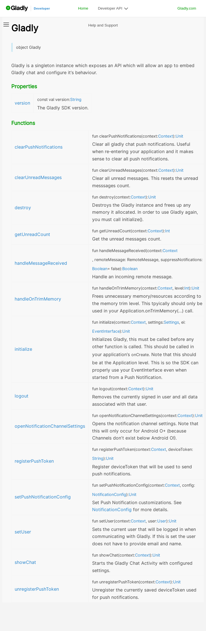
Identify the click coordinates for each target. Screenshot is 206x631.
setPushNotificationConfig (43, 497)
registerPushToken (34, 461)
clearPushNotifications (39, 147)
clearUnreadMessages (38, 177)
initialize (23, 349)
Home (83, 8)
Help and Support (103, 25)
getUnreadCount (32, 234)
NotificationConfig (112, 509)
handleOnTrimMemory (38, 299)
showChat (25, 562)
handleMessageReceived (41, 263)
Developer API (110, 8)
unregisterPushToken (37, 589)
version (22, 103)
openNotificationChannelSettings (50, 426)
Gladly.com (186, 8)
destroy (23, 207)
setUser (23, 532)
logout (21, 396)
